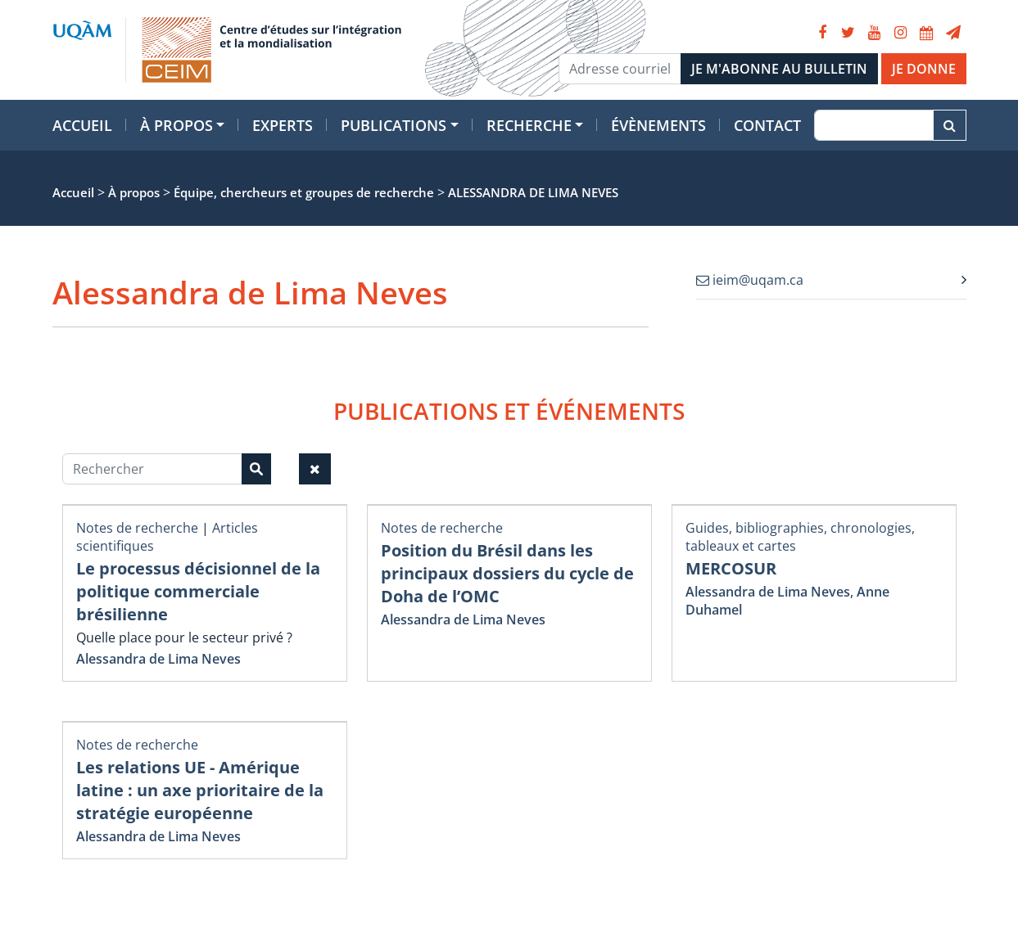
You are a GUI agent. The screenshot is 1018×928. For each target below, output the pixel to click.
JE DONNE (924, 69)
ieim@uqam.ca (749, 280)
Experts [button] (282, 125)
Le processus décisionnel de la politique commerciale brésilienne (198, 591)
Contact (767, 125)
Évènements (658, 125)
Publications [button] (393, 125)
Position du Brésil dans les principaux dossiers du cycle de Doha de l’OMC (507, 573)
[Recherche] (873, 125)
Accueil (82, 125)
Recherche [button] (529, 125)
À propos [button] (176, 125)
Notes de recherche (137, 528)
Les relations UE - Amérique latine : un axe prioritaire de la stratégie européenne (199, 790)
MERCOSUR (730, 568)
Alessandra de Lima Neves (158, 659)
